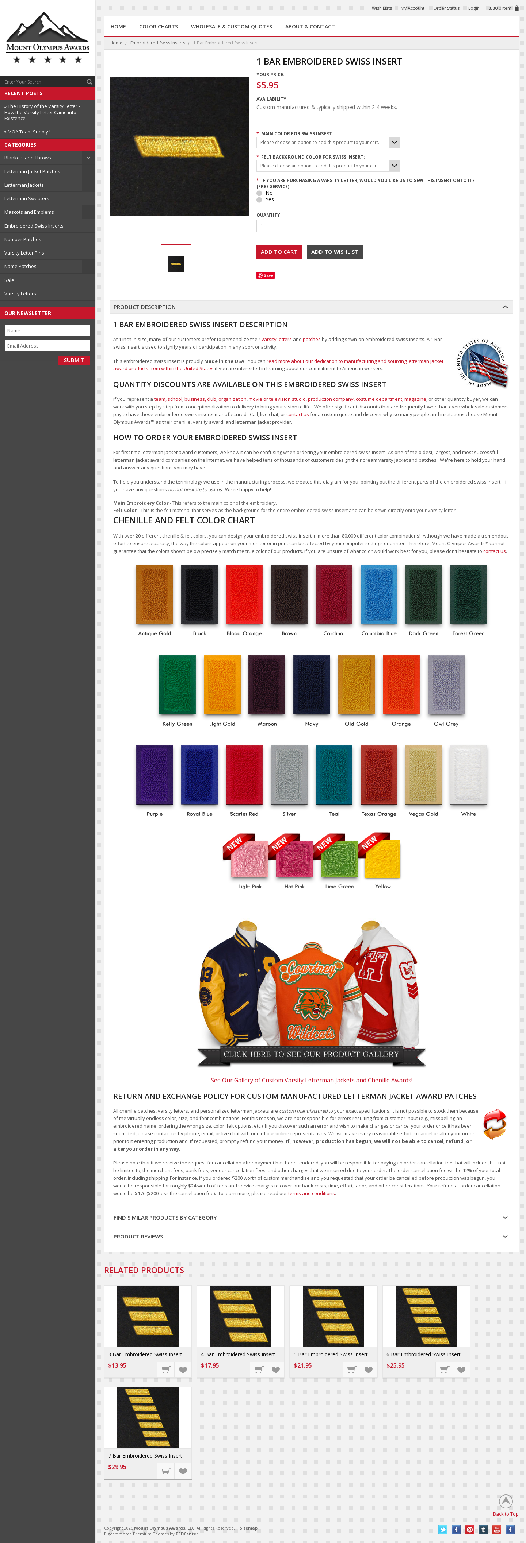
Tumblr (483, 1529)
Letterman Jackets (24, 185)
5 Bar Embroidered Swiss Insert (331, 1354)
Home (116, 43)
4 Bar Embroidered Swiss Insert (238, 1354)
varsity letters (277, 339)
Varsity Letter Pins (24, 252)
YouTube (497, 1529)
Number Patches (22, 239)
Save (268, 275)
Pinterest (469, 1529)
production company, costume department (355, 399)
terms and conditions (311, 1193)
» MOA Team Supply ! (27, 131)
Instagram (510, 1529)
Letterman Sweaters (26, 198)
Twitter (442, 1529)
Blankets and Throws (27, 157)
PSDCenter (187, 1533)
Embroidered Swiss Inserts (34, 225)
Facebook (456, 1529)
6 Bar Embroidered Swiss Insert (423, 1354)
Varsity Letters (20, 293)
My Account (412, 8)
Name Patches (20, 266)
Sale (9, 280)
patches (312, 339)
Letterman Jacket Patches (32, 171)
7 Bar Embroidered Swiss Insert (145, 1455)
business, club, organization (215, 399)
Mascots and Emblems (29, 212)
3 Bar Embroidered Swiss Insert (145, 1354)
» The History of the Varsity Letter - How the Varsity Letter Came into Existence (42, 112)
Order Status (446, 8)
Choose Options (166, 1369)
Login (474, 8)
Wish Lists (382, 8)
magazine (415, 399)
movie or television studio (277, 399)
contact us (297, 414)
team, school (168, 399)
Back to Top (506, 1514)
